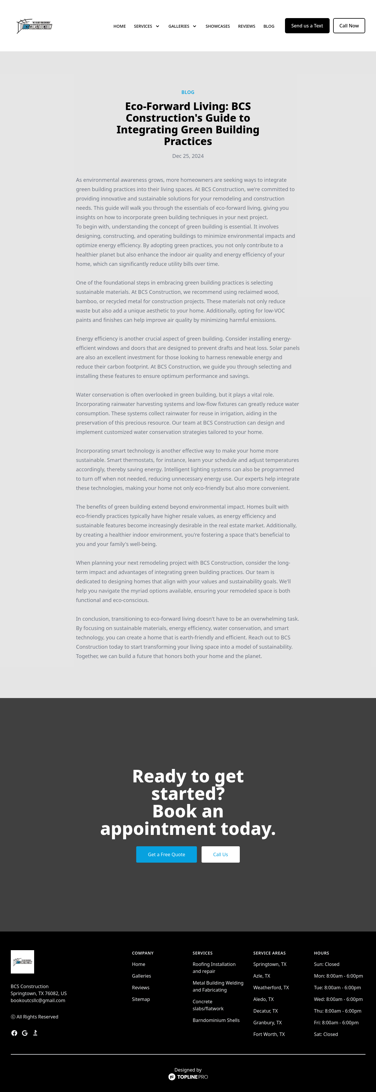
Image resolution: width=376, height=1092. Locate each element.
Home (119, 26)
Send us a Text (307, 25)
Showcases (218, 26)
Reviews (246, 26)
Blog (268, 26)
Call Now (349, 25)
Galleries (141, 976)
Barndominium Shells (216, 1020)
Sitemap (141, 999)
